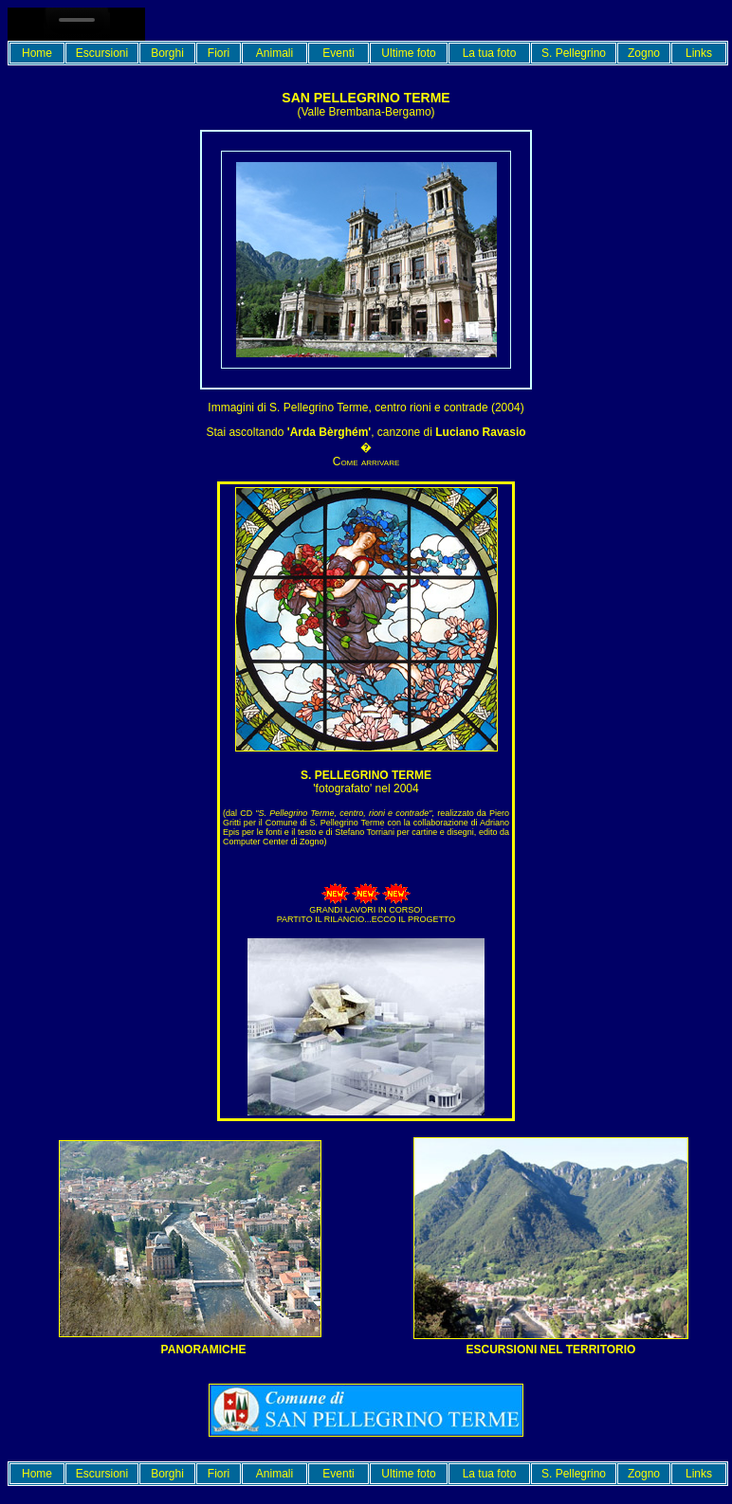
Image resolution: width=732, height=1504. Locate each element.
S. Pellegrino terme (366, 775)
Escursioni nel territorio (551, 1349)
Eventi (338, 53)
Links (699, 53)
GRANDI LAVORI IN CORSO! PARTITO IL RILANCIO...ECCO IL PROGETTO (366, 914)
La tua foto (490, 53)
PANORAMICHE (204, 1349)
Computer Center (257, 841)
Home (37, 53)
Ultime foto (408, 53)
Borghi (167, 53)
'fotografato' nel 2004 (365, 788)
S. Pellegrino (573, 53)
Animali (274, 53)
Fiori (218, 53)
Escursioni (102, 53)
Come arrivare (366, 461)
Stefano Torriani (364, 832)
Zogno (644, 53)
